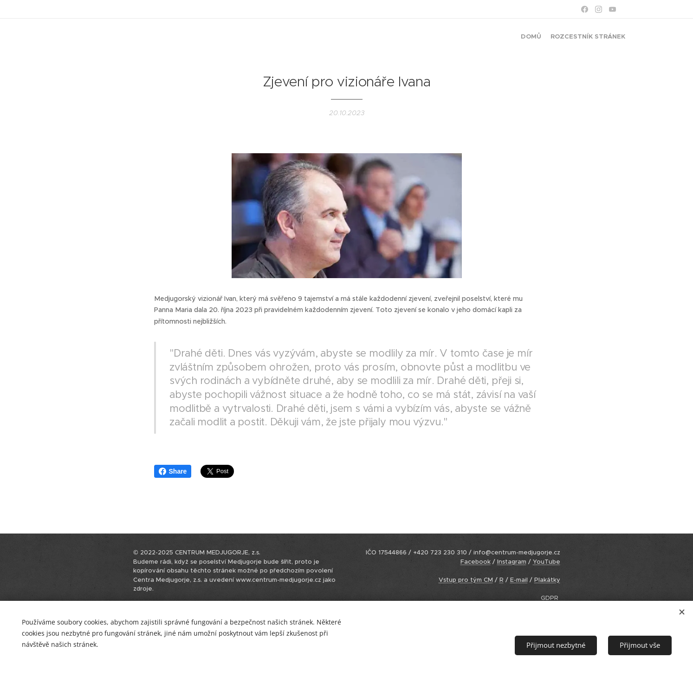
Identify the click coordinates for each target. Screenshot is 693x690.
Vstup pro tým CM (466, 580)
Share (173, 471)
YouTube (546, 562)
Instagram (511, 562)
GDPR (549, 598)
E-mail (519, 580)
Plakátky (547, 580)
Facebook (475, 562)
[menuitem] (617, 37)
